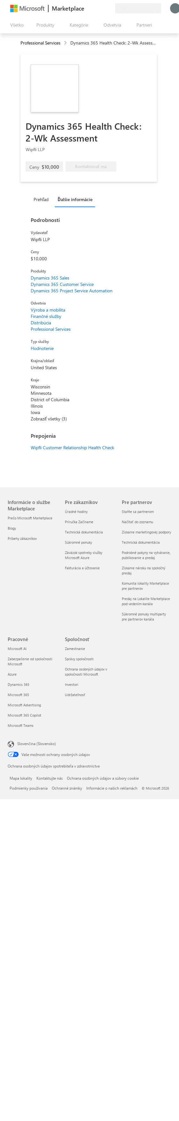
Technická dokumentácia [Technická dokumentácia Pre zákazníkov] (84, 532)
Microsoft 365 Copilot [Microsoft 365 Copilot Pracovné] (24, 715)
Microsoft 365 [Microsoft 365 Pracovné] (18, 694)
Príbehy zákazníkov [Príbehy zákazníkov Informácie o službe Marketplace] (22, 538)
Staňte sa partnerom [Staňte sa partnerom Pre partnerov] (138, 511)
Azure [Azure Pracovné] (12, 674)
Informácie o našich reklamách (111, 788)
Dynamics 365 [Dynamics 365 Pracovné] (18, 684)
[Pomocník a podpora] (94, 8)
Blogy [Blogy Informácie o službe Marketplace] (12, 528)
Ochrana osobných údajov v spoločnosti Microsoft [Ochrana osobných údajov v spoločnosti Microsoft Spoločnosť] (86, 672)
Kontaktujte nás (49, 778)
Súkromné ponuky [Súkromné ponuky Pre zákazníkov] (78, 542)
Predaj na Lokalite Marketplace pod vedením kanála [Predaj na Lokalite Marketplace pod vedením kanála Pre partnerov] (146, 601)
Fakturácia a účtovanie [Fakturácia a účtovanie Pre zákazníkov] (82, 567)
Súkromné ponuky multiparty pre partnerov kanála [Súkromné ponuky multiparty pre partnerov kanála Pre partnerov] (144, 616)
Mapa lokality (21, 778)
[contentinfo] (66, 43)
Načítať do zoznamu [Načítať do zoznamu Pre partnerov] (137, 521)
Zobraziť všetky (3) (49, 419)
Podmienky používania (29, 788)
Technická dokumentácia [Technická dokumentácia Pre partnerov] (141, 542)
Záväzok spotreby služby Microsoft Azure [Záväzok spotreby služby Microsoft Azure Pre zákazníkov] (83, 555)
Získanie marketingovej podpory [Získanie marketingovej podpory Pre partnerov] (146, 532)
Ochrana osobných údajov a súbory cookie (103, 778)
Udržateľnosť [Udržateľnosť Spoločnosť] (75, 694)
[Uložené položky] (102, 8)
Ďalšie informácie (75, 199)
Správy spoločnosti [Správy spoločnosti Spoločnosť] (79, 658)
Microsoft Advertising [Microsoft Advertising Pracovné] (24, 705)
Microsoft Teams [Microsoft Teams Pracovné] (21, 725)
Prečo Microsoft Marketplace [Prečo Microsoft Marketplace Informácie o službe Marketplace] (30, 518)
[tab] (43, 199)
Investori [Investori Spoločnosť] (71, 684)
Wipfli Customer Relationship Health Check (72, 447)
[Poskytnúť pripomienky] (87, 8)
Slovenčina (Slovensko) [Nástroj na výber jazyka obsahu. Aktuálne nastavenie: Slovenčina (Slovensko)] (36, 743)
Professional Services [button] (40, 43)
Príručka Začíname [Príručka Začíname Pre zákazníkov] (79, 521)
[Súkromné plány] (110, 8)
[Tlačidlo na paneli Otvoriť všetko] (15, 25)
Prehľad (41, 199)
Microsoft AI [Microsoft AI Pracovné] (17, 648)
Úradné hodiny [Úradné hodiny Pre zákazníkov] (76, 511)
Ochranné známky (67, 788)
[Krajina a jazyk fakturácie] (138, 8)
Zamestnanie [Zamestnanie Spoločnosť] (75, 648)
